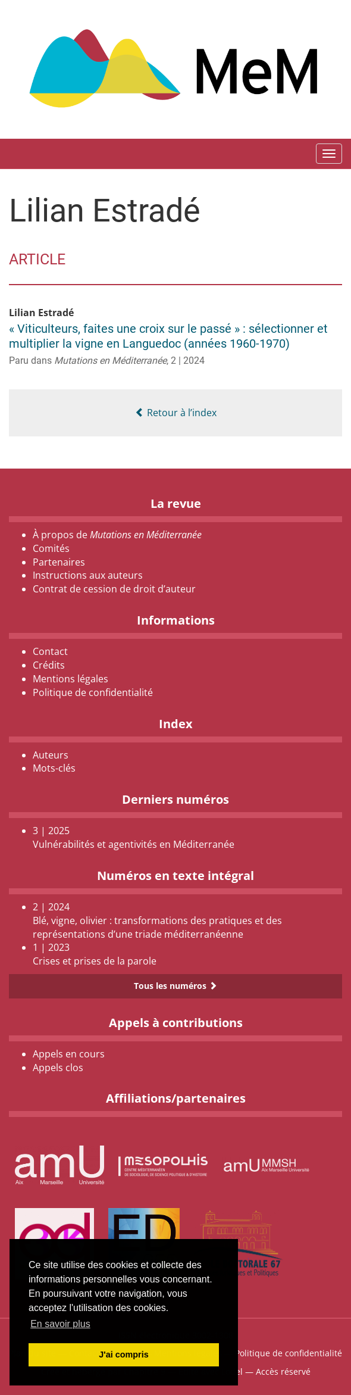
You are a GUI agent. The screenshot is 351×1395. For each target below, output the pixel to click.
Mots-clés (54, 768)
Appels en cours (69, 1053)
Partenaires (59, 562)
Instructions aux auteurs (88, 575)
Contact (50, 651)
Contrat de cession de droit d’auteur (114, 588)
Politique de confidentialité (93, 692)
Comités (51, 548)
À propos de (117, 534)
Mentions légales (70, 678)
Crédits (49, 665)
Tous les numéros (175, 985)
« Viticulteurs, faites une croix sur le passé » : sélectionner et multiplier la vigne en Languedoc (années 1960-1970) (168, 336)
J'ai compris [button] (123, 1354)
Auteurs (50, 755)
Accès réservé (283, 1371)
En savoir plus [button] (60, 1324)
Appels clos (58, 1067)
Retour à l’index (176, 412)
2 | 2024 (188, 360)
